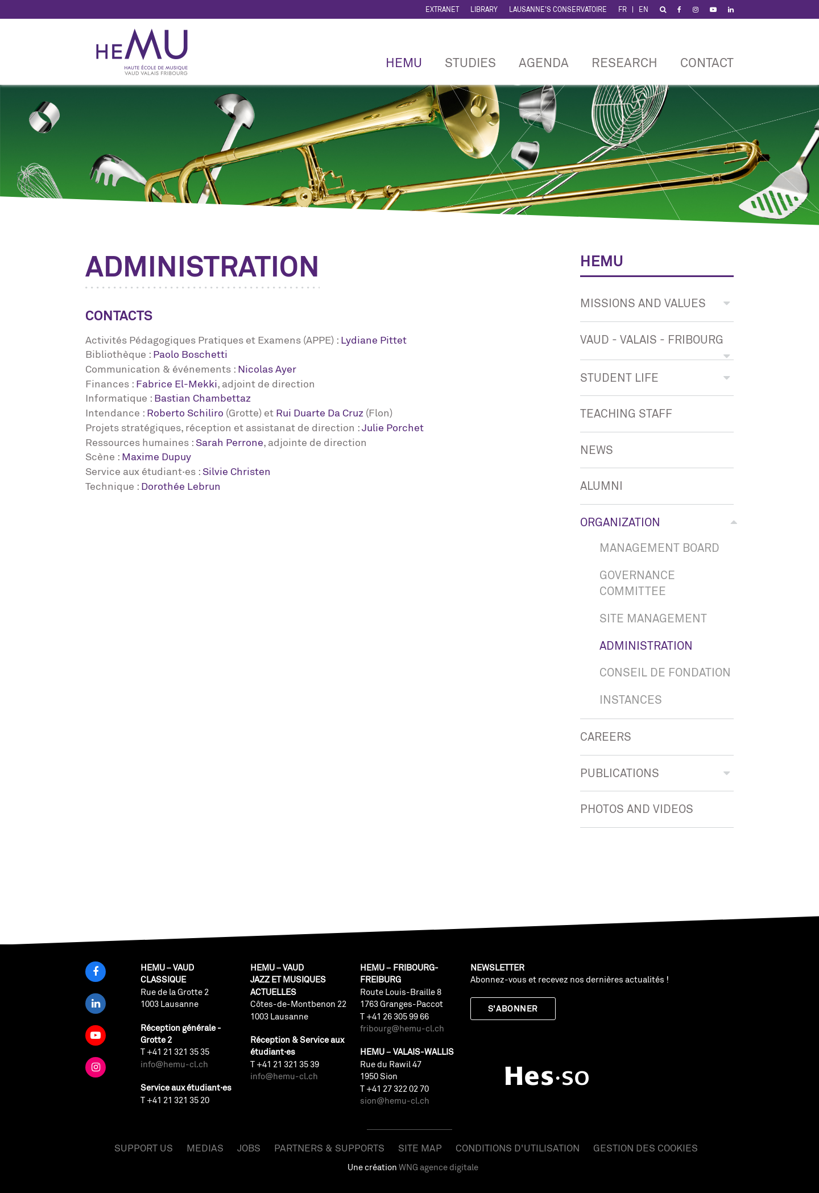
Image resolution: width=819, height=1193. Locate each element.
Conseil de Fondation (665, 672)
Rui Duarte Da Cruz (319, 412)
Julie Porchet (393, 427)
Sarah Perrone (229, 442)
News (596, 450)
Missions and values (655, 303)
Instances (630, 699)
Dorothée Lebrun (181, 486)
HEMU (404, 62)
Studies (470, 62)
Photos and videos (636, 809)
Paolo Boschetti (190, 354)
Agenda (544, 62)
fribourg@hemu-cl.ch (402, 1028)
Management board (659, 547)
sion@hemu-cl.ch (394, 1100)
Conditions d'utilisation (518, 1148)
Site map (420, 1148)
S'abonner (513, 1008)
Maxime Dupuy (156, 456)
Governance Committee (637, 583)
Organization (657, 522)
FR (622, 9)
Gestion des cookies (645, 1148)
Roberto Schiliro (185, 412)
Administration (646, 645)
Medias (205, 1148)
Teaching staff (626, 413)
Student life (655, 377)
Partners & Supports (329, 1148)
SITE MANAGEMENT (653, 618)
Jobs (248, 1148)
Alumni (601, 485)
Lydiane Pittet (374, 339)
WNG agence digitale (438, 1167)
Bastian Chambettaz (202, 397)
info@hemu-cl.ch (174, 1064)
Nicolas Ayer (267, 368)
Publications (655, 773)
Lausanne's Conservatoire (558, 9)
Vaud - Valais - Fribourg (655, 345)
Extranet (442, 9)
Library (484, 9)
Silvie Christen (236, 471)
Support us (143, 1148)
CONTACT (707, 62)
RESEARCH (624, 62)
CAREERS (605, 736)
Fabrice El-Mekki (176, 383)
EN (643, 9)
